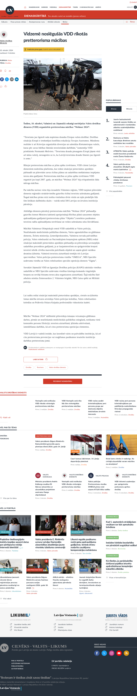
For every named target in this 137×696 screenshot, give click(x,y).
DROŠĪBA (3, 436)
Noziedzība (129, 173)
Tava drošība (87, 553)
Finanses (129, 186)
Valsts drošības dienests (57, 367)
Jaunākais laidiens (65, 624)
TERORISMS (4, 439)
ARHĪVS (98, 7)
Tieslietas (15, 551)
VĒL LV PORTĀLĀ (8, 508)
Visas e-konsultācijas (117, 577)
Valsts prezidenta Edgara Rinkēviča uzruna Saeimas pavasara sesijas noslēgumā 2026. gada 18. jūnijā (37, 582)
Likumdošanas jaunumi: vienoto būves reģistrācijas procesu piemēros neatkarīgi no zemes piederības (9, 582)
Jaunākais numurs (116, 624)
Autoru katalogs (115, 627)
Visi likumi (18, 630)
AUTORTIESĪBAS (17, 669)
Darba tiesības (123, 530)
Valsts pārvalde (130, 146)
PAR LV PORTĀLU (17, 661)
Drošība (8, 63)
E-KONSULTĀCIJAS (87, 7)
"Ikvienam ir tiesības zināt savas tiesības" (25, 677)
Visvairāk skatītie (21, 627)
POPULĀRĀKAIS (113, 100)
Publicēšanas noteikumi (36, 349)
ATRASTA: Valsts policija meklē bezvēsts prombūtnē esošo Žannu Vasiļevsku (124, 153)
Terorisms (40, 367)
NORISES (44, 7)
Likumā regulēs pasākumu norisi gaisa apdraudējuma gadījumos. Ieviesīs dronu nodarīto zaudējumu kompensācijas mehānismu (84, 544)
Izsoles (60, 627)
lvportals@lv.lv (64, 665)
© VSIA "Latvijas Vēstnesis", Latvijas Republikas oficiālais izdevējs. (26, 685)
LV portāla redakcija (62, 661)
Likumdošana (16, 591)
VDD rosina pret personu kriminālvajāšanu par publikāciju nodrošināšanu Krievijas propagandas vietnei (125, 406)
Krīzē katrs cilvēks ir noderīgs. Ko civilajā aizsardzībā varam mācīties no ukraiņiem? (120, 461)
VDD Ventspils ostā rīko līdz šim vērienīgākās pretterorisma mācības (72, 403)
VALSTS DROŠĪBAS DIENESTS (13, 393)
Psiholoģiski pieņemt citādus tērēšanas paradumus (122, 180)
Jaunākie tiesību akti (22, 624)
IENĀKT (134, 2)
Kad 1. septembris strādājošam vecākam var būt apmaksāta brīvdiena (121, 524)
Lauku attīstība (129, 133)
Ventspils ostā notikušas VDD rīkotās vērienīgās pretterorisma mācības (45, 403)
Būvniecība (122, 549)
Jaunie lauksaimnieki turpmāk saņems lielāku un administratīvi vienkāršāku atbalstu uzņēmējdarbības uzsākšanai (124, 125)
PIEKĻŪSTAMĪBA (17, 666)
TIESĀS (75, 7)
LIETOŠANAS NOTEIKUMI (20, 663)
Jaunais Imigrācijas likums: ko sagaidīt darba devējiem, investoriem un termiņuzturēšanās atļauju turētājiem (90, 582)
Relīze (10, 60)
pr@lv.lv (68, 668)
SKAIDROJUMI (34, 7)
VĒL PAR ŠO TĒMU (8, 427)
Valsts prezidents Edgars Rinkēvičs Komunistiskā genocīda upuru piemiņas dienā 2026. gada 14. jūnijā (50, 444)
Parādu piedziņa (123, 572)
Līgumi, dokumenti (85, 593)
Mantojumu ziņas (65, 630)
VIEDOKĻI (53, 7)
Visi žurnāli (113, 630)
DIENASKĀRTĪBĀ (65, 7)
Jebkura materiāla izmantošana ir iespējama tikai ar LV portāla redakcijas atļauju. (32, 682)
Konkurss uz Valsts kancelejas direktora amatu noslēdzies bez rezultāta (124, 140)
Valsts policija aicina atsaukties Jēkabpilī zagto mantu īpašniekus (124, 167)
